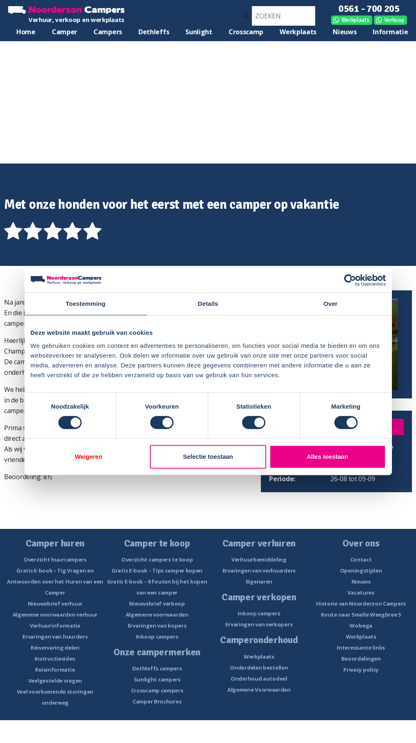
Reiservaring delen (55, 647)
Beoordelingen (361, 658)
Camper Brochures (157, 701)
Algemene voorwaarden (157, 614)
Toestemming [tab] (86, 303)
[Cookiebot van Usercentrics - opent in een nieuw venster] (350, 280)
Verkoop (394, 20)
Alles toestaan (327, 456)
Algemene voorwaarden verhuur (55, 614)
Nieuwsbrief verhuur (55, 603)
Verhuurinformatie (55, 625)
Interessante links (361, 647)
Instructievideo (55, 658)
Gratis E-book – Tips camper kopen (156, 570)
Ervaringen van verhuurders (259, 570)
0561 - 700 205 (369, 8)
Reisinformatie (55, 669)
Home (26, 31)
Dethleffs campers (157, 668)
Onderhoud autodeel (259, 678)
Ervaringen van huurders (54, 636)
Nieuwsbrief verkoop (157, 603)
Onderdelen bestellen (259, 667)
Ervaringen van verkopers (258, 624)
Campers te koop (107, 33)
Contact (361, 559)
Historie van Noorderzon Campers (361, 603)
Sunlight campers (157, 679)
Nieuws (344, 31)
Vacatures (360, 592)
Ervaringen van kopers (157, 625)
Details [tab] (208, 303)
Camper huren (64, 33)
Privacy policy (360, 669)
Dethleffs (153, 31)
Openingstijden (361, 570)
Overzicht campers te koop (157, 559)
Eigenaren (259, 581)
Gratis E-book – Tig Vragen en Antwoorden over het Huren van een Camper (55, 581)
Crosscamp (246, 31)
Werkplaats (355, 20)
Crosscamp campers (157, 690)
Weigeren (88, 456)
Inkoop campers (157, 636)
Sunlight (198, 31)
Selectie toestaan (208, 456)
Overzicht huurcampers (55, 559)
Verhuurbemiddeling (259, 559)
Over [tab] (330, 303)
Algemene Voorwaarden (259, 689)
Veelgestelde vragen (55, 680)
